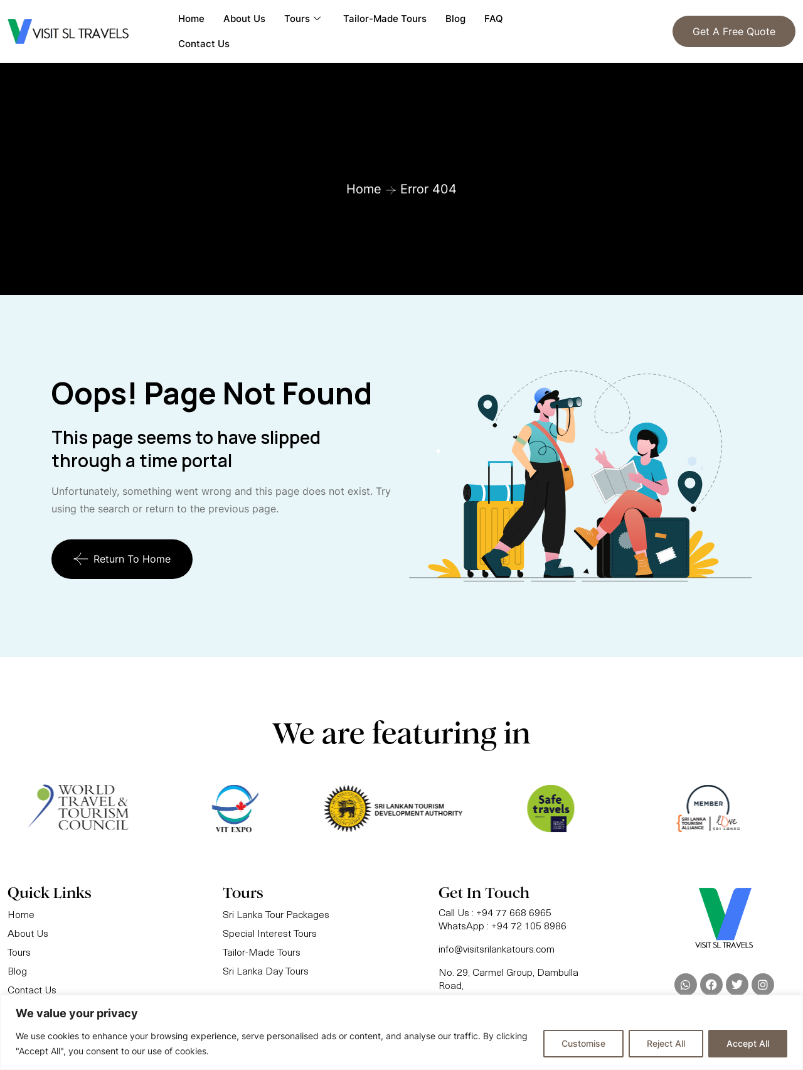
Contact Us (204, 44)
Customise (583, 1043)
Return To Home (122, 558)
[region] (401, 1032)
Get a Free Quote (734, 31)
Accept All (747, 1043)
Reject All (666, 1043)
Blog (455, 18)
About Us (244, 18)
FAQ (493, 18)
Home (191, 18)
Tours (302, 19)
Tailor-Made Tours (385, 18)
